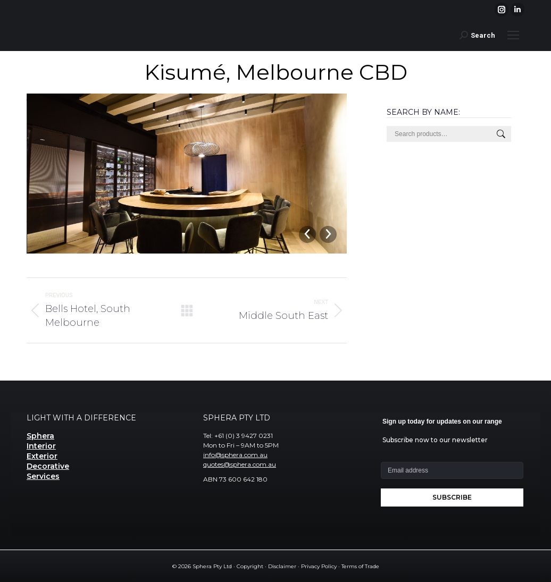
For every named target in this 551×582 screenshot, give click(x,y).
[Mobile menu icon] (513, 35)
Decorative (48, 466)
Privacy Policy (319, 566)
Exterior (42, 456)
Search (500, 134)
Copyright (250, 566)
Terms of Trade (360, 566)
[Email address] (452, 470)
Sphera (40, 436)
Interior (41, 446)
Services (43, 476)
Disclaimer (282, 566)
